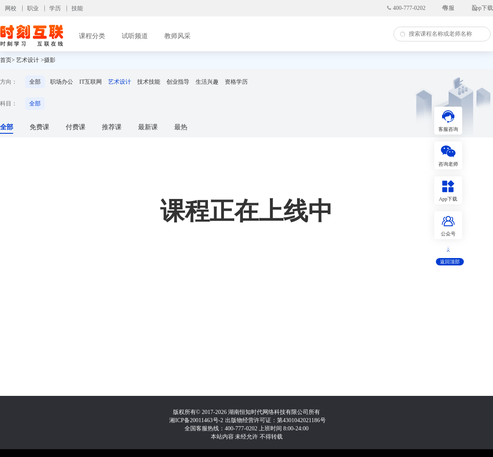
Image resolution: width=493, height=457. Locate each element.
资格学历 (236, 82)
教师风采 (177, 35)
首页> (7, 60)
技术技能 (148, 82)
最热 (180, 126)
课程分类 (92, 35)
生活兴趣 (207, 82)
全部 (35, 82)
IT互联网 (90, 82)
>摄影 (48, 60)
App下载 (482, 8)
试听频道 (135, 35)
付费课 (75, 126)
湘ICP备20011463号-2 (196, 420)
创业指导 (177, 82)
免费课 (39, 126)
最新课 (148, 126)
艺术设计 (27, 60)
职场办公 (61, 82)
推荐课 (112, 126)
